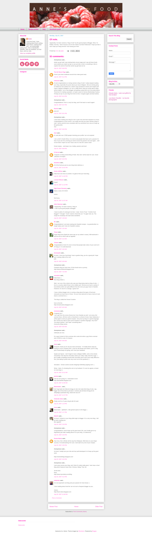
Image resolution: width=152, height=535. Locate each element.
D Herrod (57, 152)
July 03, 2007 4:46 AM (60, 249)
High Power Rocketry (60, 188)
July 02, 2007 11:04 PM (61, 176)
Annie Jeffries (58, 171)
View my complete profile (27, 53)
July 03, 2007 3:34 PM (60, 459)
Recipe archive (33, 29)
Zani (55, 133)
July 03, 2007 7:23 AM (60, 271)
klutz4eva (57, 162)
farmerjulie (57, 253)
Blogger (94, 531)
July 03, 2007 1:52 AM (60, 228)
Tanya (56, 232)
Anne (55, 344)
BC (55, 221)
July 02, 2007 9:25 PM (60, 159)
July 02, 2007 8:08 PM (60, 68)
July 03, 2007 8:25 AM (60, 307)
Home (22, 29)
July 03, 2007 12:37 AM (60, 200)
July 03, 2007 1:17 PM (60, 412)
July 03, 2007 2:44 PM (60, 435)
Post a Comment (57, 498)
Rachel (56, 108)
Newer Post (54, 506)
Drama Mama (58, 438)
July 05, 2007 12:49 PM (61, 494)
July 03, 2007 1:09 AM (60, 218)
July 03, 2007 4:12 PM (60, 476)
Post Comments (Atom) (80, 511)
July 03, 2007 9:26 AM (60, 326)
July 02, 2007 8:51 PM (60, 113)
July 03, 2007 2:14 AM (60, 239)
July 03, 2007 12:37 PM (61, 395)
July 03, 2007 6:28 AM (60, 261)
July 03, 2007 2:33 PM (60, 424)
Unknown (57, 80)
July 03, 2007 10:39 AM (60, 383)
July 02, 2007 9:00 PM (60, 129)
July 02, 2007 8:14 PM (60, 96)
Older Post (98, 506)
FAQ (44, 29)
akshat (56, 376)
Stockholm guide (55, 29)
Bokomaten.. (58, 386)
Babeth (56, 416)
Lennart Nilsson (59, 180)
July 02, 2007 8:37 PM (60, 105)
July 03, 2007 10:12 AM (60, 372)
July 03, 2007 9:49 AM (60, 340)
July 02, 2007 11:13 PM (61, 184)
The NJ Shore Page (60, 72)
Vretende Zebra (58, 399)
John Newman (58, 204)
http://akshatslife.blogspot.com (62, 380)
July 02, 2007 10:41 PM (61, 167)
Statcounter (21, 525)
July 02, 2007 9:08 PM (60, 148)
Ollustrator (81, 531)
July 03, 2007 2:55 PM (60, 445)
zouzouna (57, 311)
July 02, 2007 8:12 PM (60, 77)
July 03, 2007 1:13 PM (60, 403)
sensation (57, 275)
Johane (56, 242)
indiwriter (57, 480)
